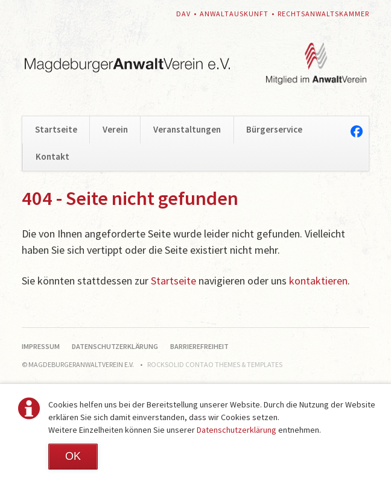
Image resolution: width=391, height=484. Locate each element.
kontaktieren (318, 281)
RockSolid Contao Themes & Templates (214, 364)
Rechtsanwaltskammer (323, 13)
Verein (115, 129)
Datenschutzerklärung (236, 429)
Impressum (41, 346)
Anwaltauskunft (234, 13)
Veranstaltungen (187, 129)
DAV (183, 13)
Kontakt (52, 156)
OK (73, 456)
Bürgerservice (274, 129)
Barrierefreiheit (199, 346)
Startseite (56, 129)
